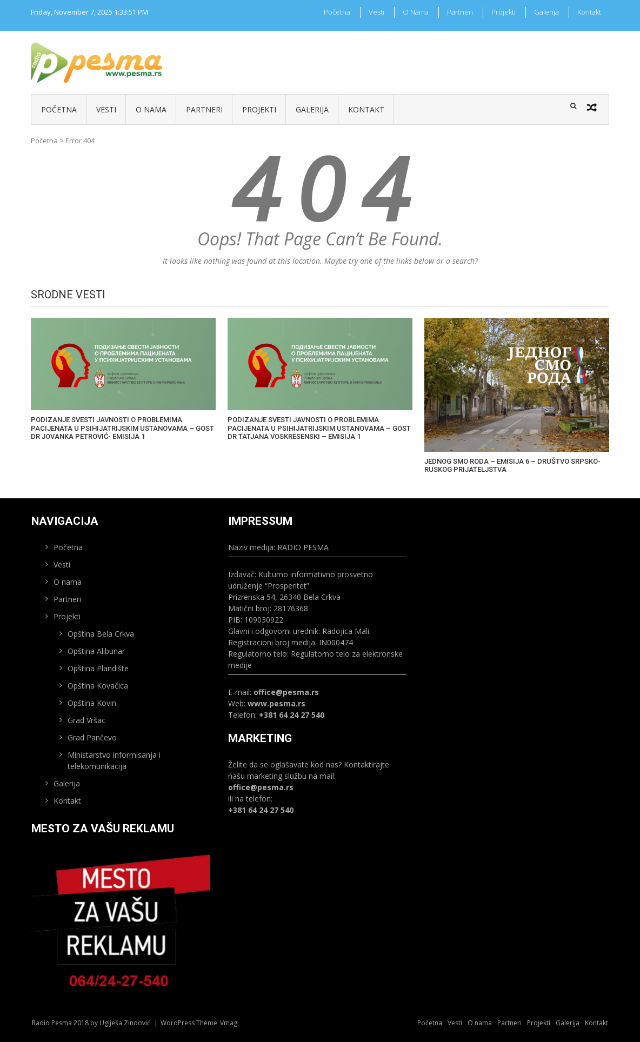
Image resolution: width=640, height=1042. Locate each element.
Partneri (460, 12)
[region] (120, 923)
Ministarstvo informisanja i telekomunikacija (114, 760)
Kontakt (589, 12)
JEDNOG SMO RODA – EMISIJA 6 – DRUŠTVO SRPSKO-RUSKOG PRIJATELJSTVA (512, 465)
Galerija (546, 12)
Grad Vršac (86, 720)
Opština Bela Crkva (101, 634)
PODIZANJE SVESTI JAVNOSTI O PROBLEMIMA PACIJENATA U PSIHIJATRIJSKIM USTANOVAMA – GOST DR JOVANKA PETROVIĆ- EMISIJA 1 (122, 428)
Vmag (228, 1022)
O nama (416, 12)
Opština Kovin (92, 703)
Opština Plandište (98, 668)
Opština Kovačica (98, 685)
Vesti (376, 12)
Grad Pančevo (92, 737)
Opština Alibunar (96, 651)
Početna (337, 12)
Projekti (503, 12)
